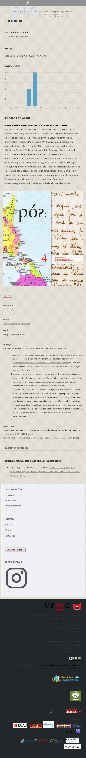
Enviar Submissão (15, 549)
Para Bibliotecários (13, 505)
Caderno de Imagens (59, 467)
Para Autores (10, 500)
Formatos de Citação (17, 448)
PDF (8, 296)
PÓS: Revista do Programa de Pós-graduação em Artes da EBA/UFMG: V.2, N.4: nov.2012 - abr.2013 (45, 471)
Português (10, 535)
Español (8, 530)
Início (6, 11)
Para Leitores (10, 495)
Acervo (16, 11)
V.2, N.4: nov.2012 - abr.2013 (35, 11)
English (8, 524)
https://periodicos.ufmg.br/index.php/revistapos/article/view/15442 (32, 437)
